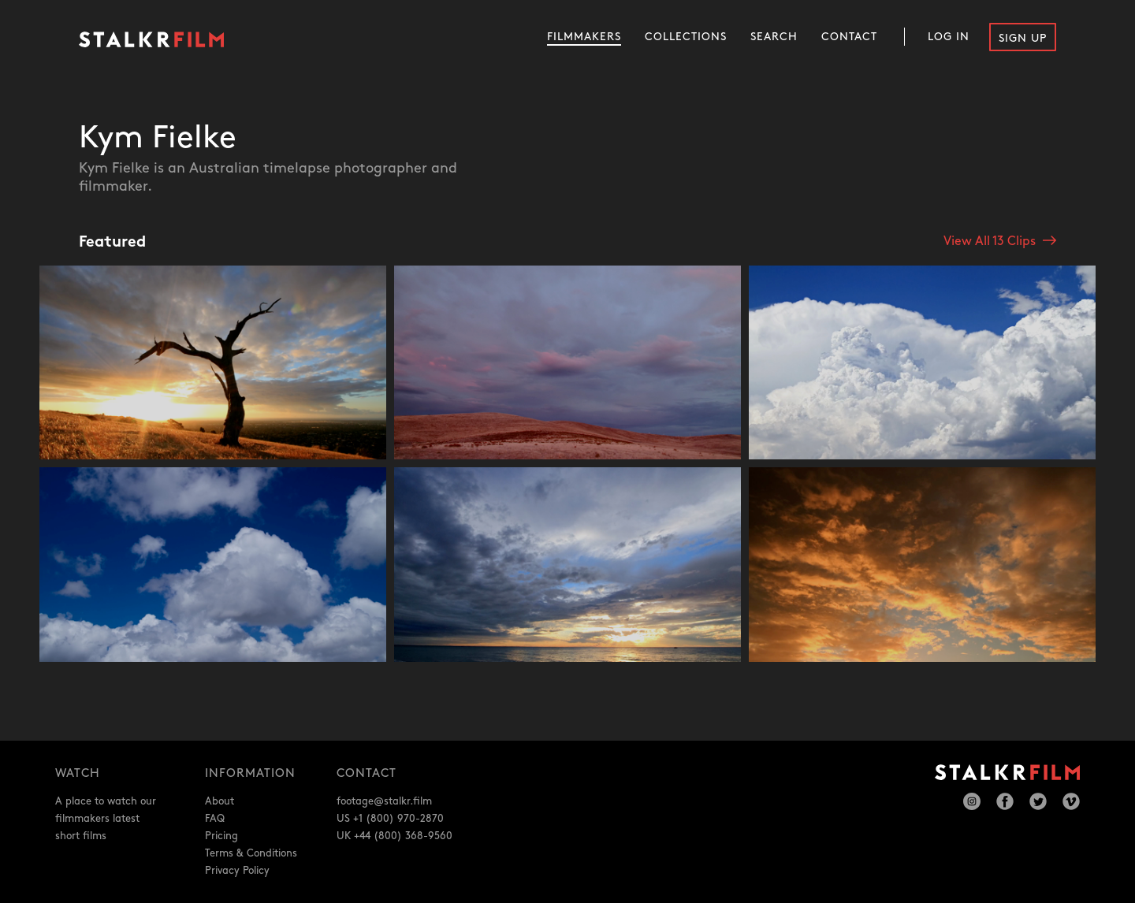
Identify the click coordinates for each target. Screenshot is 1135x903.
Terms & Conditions (251, 853)
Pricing (221, 836)
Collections (686, 37)
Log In (948, 37)
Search (774, 37)
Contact (849, 37)
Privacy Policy (237, 870)
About (219, 801)
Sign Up (1023, 38)
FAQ (215, 818)
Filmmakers (584, 37)
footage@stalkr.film (384, 801)
